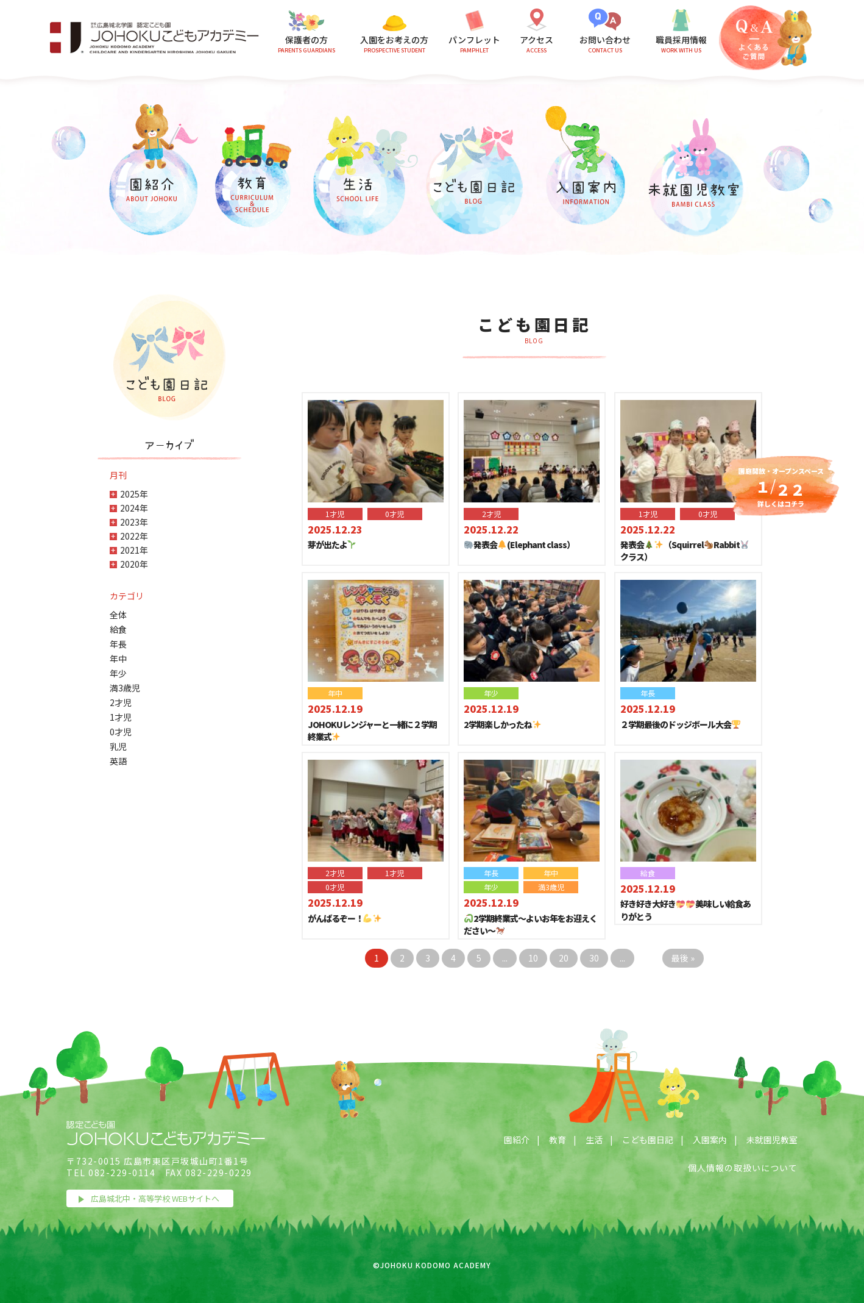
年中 (118, 658)
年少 (118, 673)
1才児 (121, 717)
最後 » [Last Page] (683, 958)
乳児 (118, 746)
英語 (118, 761)
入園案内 (710, 1139)
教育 (557, 1139)
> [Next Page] (648, 958)
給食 (118, 629)
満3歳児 (125, 688)
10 (533, 958)
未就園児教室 (772, 1139)
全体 (118, 615)
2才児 (121, 702)
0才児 (121, 732)
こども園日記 (647, 1139)
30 (594, 958)
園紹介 (516, 1139)
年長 (118, 644)
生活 (594, 1139)
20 (563, 958)
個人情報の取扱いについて (743, 1168)
